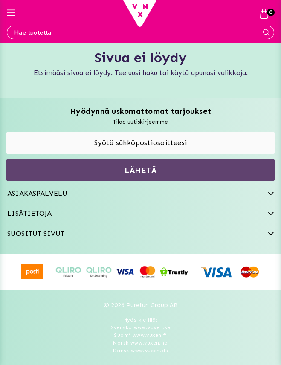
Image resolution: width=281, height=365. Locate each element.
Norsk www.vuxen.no (140, 343)
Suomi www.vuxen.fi (140, 335)
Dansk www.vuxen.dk (140, 350)
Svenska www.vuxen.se (141, 327)
